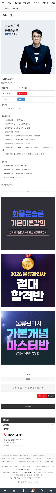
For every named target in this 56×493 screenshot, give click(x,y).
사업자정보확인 (28, 472)
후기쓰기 (42, 396)
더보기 (50, 396)
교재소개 (44, 3)
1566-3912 (15, 435)
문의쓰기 (22, 93)
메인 (10, 3)
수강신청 (26, 3)
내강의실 (17, 3)
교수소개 (35, 3)
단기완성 (6, 8)
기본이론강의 (8, 185)
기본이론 (15, 8)
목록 (28, 406)
